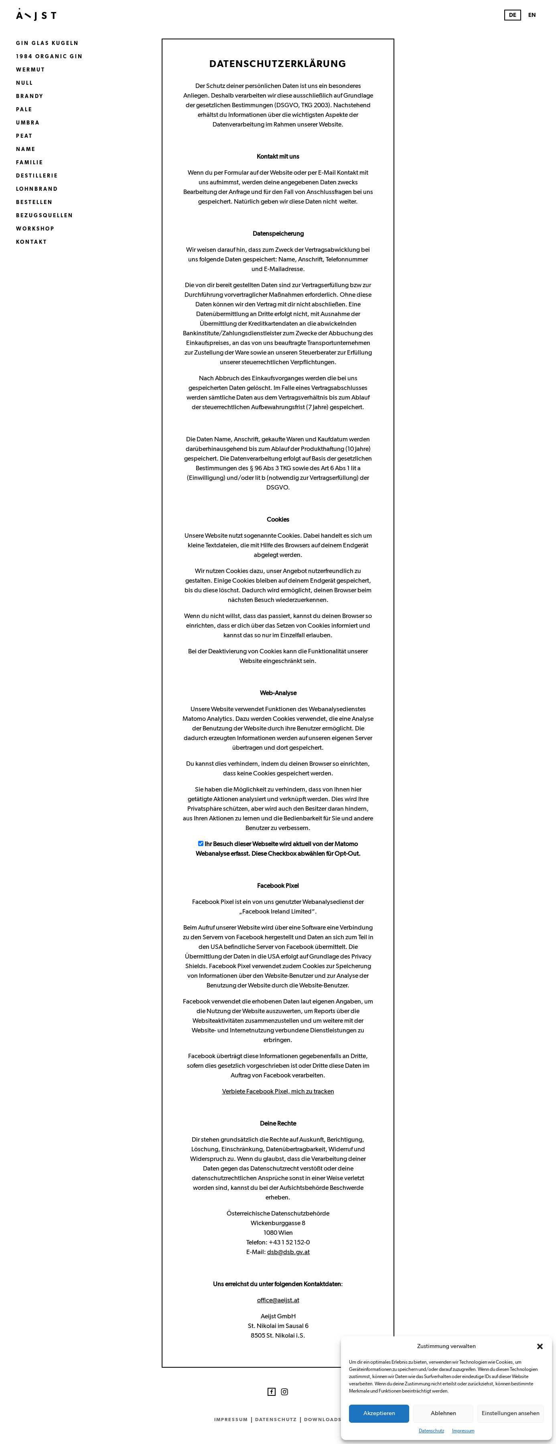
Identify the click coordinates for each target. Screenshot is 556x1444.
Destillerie (37, 176)
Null (24, 83)
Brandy (30, 96)
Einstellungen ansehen (511, 1413)
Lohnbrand (37, 189)
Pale (24, 109)
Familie (29, 162)
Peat (24, 136)
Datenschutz (431, 1430)
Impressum (463, 1430)
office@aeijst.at (278, 1300)
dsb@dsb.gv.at (288, 1252)
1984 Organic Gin (49, 56)
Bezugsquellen (44, 215)
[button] (540, 1346)
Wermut (30, 70)
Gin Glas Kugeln (47, 43)
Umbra (28, 123)
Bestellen (34, 202)
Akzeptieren (379, 1413)
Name (26, 149)
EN (532, 15)
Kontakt (31, 242)
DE (512, 15)
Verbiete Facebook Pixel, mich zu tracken (278, 1091)
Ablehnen (443, 1413)
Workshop (35, 229)
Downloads (323, 1419)
